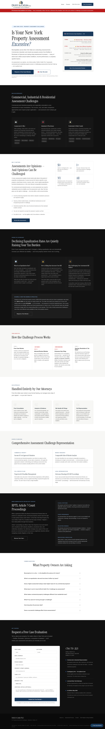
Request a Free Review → (23, 313)
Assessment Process (69, 717)
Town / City (18, 674)
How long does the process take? (52, 606)
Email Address (19, 655)
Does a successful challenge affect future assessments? (52, 611)
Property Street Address (22, 668)
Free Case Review (97, 725)
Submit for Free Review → (35, 699)
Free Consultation (87, 4)
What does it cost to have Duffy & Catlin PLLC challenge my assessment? (52, 590)
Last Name (39, 649)
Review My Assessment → (20, 220)
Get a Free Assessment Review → (78, 68)
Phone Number (19, 662)
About (62, 4)
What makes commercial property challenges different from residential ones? (52, 595)
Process (68, 4)
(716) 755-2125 (76, 4)
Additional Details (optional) (23, 687)
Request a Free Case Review (23, 72)
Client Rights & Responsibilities (86, 717)
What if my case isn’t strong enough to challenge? (52, 600)
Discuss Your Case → (19, 538)
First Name (18, 649)
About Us (62, 717)
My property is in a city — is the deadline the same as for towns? (52, 574)
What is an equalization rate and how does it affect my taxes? (52, 579)
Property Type (19, 680)
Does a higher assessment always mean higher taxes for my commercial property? (52, 584)
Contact (77, 717)
